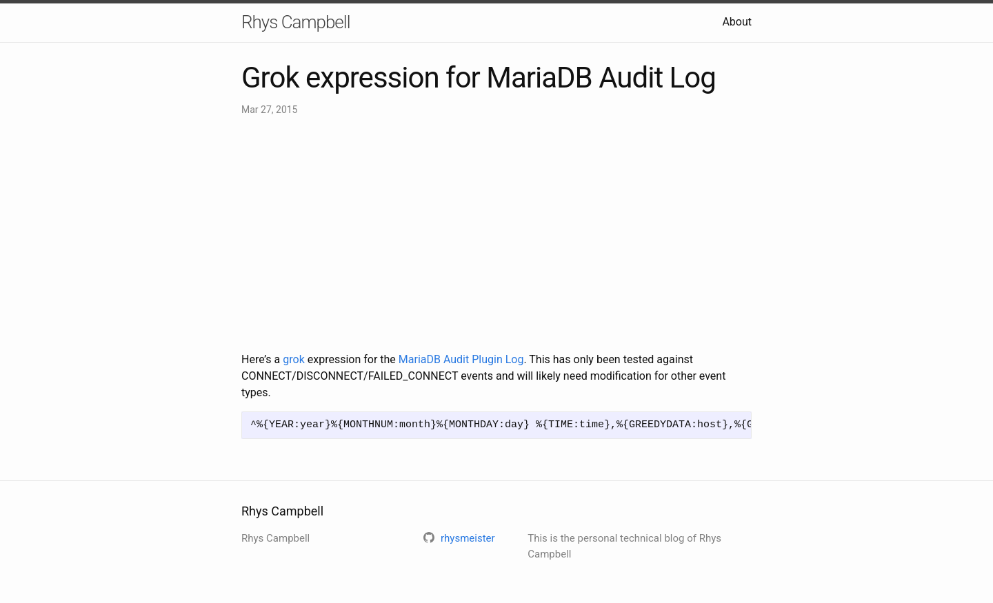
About (737, 21)
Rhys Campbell (295, 22)
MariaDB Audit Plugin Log (461, 359)
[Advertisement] (496, 234)
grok (293, 359)
